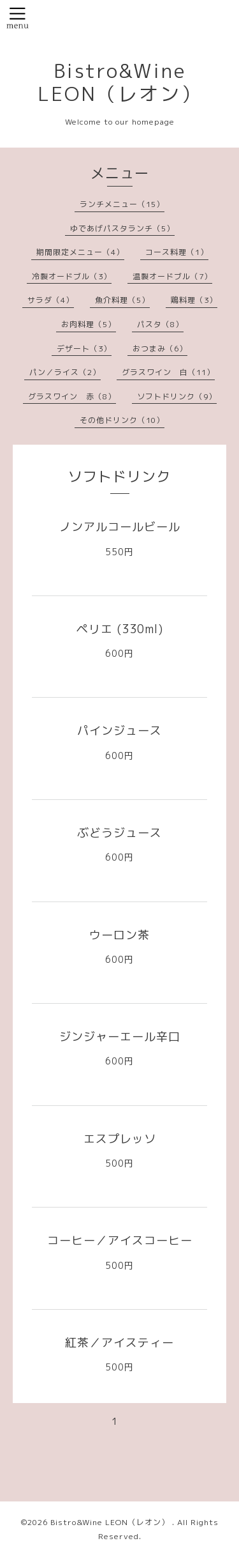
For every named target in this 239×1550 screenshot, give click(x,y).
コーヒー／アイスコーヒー (119, 1240)
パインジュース (119, 731)
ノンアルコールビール (119, 527)
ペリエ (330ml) (119, 629)
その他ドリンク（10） (122, 420)
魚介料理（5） (122, 300)
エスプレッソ (119, 1139)
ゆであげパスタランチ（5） (122, 228)
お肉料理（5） (88, 324)
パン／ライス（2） (65, 372)
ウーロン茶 (119, 935)
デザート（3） (84, 348)
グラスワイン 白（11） (168, 372)
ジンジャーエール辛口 (119, 1037)
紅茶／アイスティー (119, 1343)
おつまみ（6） (160, 348)
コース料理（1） (176, 252)
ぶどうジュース (119, 833)
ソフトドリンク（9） (177, 396)
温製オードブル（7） (172, 276)
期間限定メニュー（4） (80, 252)
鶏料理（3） (194, 300)
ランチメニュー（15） (122, 204)
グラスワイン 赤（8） (72, 396)
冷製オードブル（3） (72, 276)
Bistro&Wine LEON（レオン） (120, 82)
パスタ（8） (160, 324)
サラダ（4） (50, 300)
